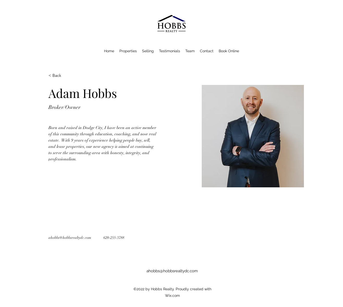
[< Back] (58, 75)
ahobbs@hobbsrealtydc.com (69, 237)
